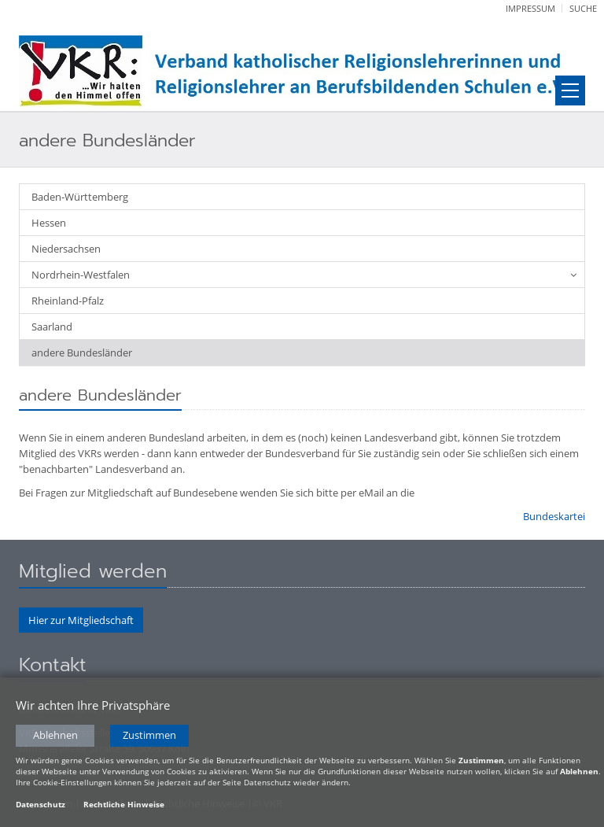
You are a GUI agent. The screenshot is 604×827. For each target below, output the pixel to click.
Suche (583, 8)
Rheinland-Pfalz (67, 301)
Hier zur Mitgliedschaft (81, 620)
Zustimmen (149, 735)
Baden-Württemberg (79, 197)
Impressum (530, 8)
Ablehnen (55, 735)
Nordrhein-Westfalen (80, 275)
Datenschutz (40, 804)
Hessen (48, 223)
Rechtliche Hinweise (123, 804)
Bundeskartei (554, 516)
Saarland (51, 326)
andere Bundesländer (81, 352)
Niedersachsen (66, 249)
